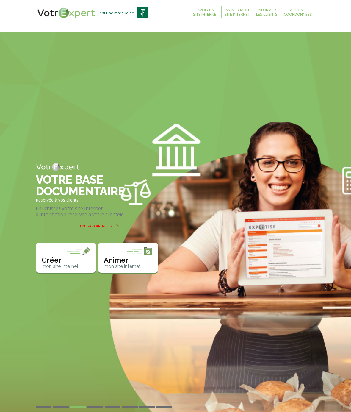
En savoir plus (96, 226)
